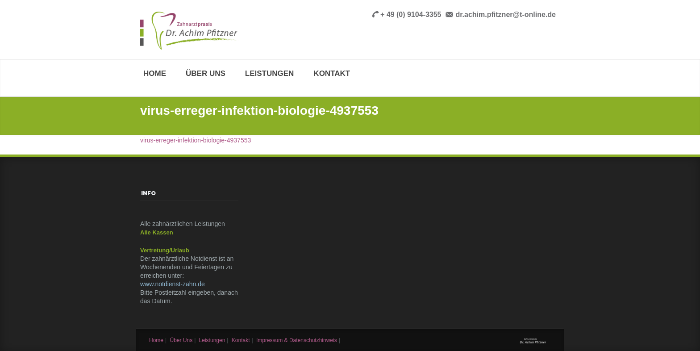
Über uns (205, 73)
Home (154, 73)
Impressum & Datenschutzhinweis (296, 340)
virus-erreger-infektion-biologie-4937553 (195, 140)
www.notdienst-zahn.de (172, 284)
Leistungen (269, 73)
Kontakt (331, 73)
